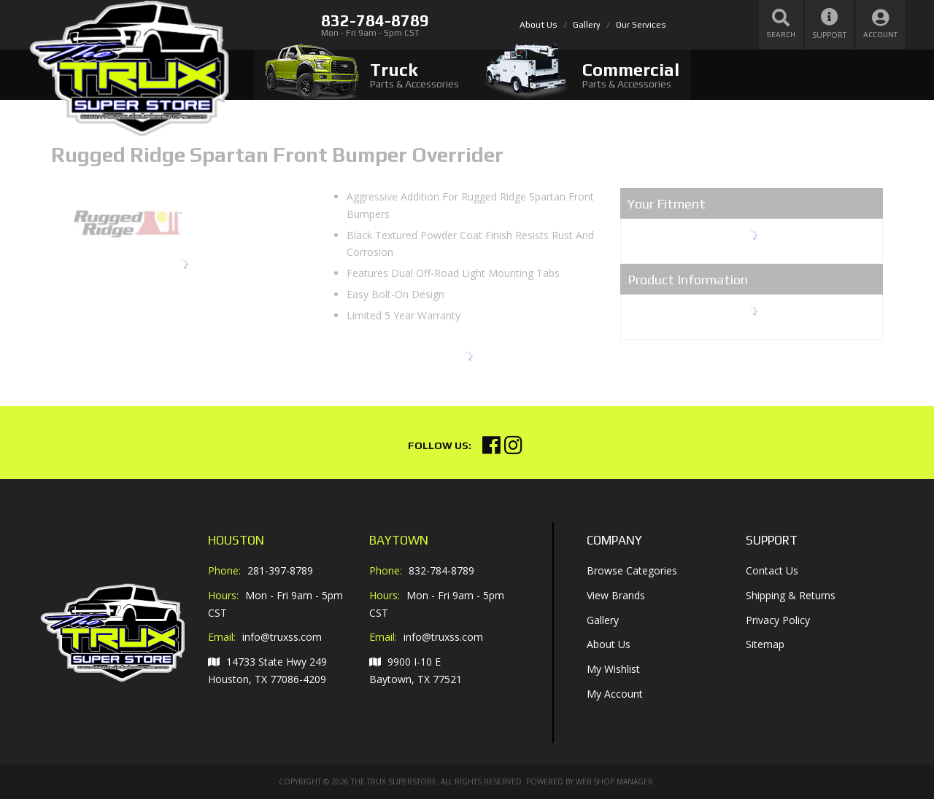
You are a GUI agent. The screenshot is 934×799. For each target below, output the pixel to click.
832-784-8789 (441, 570)
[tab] (362, 75)
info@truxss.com (282, 637)
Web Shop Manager (614, 781)
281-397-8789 (280, 570)
